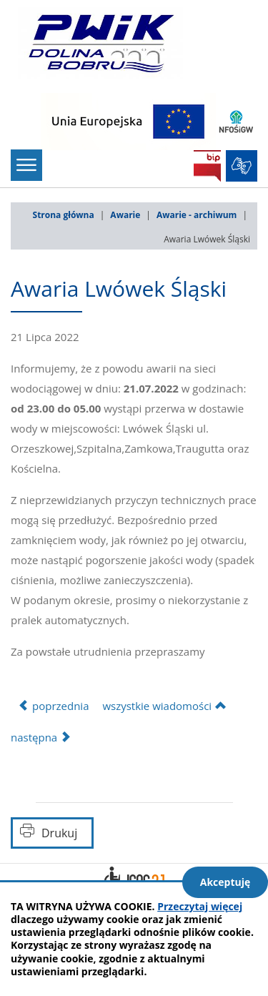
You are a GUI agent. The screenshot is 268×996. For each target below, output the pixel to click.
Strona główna (63, 215)
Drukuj (59, 833)
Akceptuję (225, 882)
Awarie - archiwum (197, 215)
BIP (207, 166)
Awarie (125, 215)
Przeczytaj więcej (199, 906)
